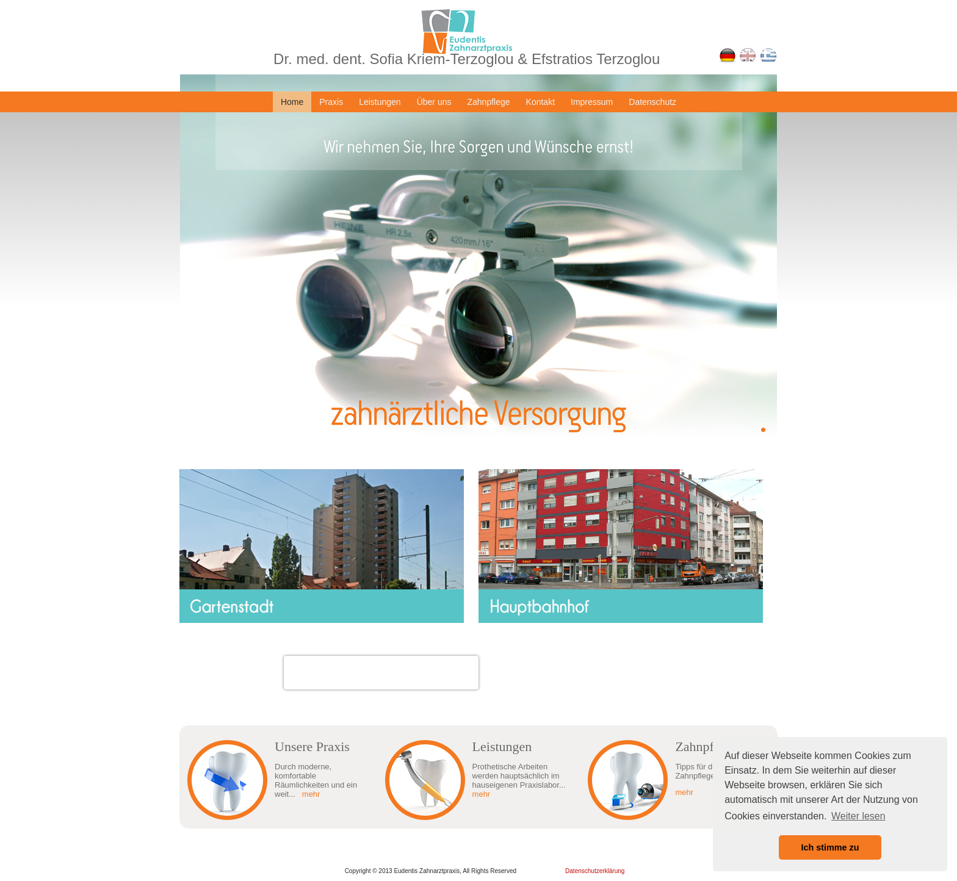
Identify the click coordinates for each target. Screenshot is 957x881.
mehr (311, 794)
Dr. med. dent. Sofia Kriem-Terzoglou (381, 665)
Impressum (592, 102)
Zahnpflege (488, 102)
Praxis (331, 102)
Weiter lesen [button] (858, 816)
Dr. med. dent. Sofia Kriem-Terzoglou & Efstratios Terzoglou (466, 59)
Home (292, 102)
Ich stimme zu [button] (830, 847)
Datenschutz (652, 102)
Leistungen (380, 102)
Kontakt (540, 102)
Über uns (434, 102)
